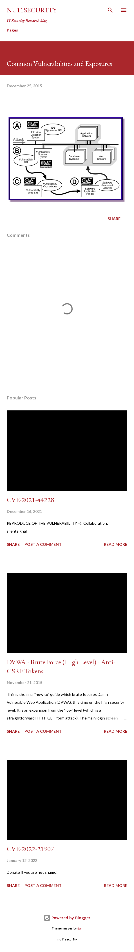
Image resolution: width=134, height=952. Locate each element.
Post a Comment (43, 544)
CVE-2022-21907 (30, 848)
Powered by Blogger (67, 917)
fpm (79, 928)
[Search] (110, 10)
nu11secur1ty (32, 10)
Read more (115, 544)
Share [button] (114, 218)
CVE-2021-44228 (30, 499)
